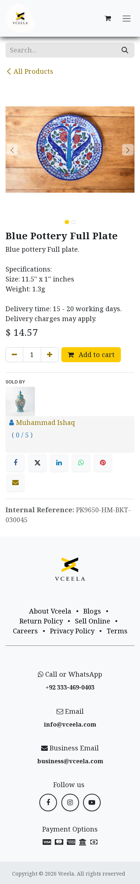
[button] (12, 150)
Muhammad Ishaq (45, 422)
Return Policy (41, 620)
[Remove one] (14, 354)
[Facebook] (15, 463)
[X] (37, 463)
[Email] (15, 482)
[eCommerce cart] (108, 18)
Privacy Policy (72, 630)
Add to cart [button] (91, 354)
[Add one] (49, 354)
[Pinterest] (103, 463)
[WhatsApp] (81, 463)
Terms (117, 630)
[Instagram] (70, 802)
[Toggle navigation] (126, 18)
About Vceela (50, 611)
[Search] (124, 50)
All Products (29, 71)
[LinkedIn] (59, 463)
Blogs (92, 611)
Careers (25, 630)
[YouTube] (92, 802)
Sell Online (92, 620)
